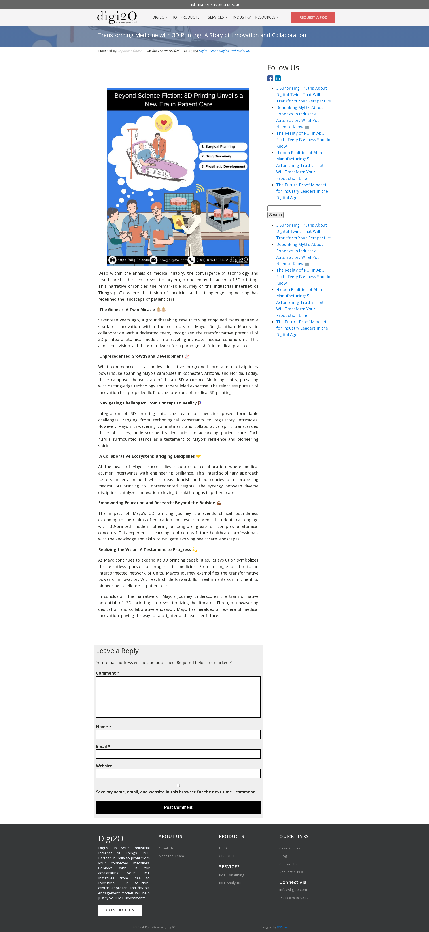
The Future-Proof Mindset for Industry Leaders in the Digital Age (302, 191)
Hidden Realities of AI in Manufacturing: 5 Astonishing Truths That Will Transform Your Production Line (300, 165)
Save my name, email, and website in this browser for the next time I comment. (176, 791)
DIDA (223, 848)
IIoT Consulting (231, 875)
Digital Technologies (214, 51)
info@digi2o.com (293, 889)
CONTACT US (120, 910)
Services (218, 17)
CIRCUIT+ (227, 856)
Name (103, 726)
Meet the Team (171, 856)
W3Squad (283, 927)
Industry (242, 17)
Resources (267, 17)
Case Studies (290, 848)
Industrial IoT (241, 51)
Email (103, 746)
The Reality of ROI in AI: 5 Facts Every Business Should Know (303, 139)
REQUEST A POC (313, 17)
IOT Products (188, 17)
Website (104, 765)
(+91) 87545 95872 (294, 897)
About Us (166, 848)
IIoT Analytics (230, 882)
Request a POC (291, 872)
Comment (107, 673)
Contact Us (288, 864)
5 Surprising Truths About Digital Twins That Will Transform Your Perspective (303, 94)
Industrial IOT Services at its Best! (214, 4)
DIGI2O (160, 17)
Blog (283, 856)
